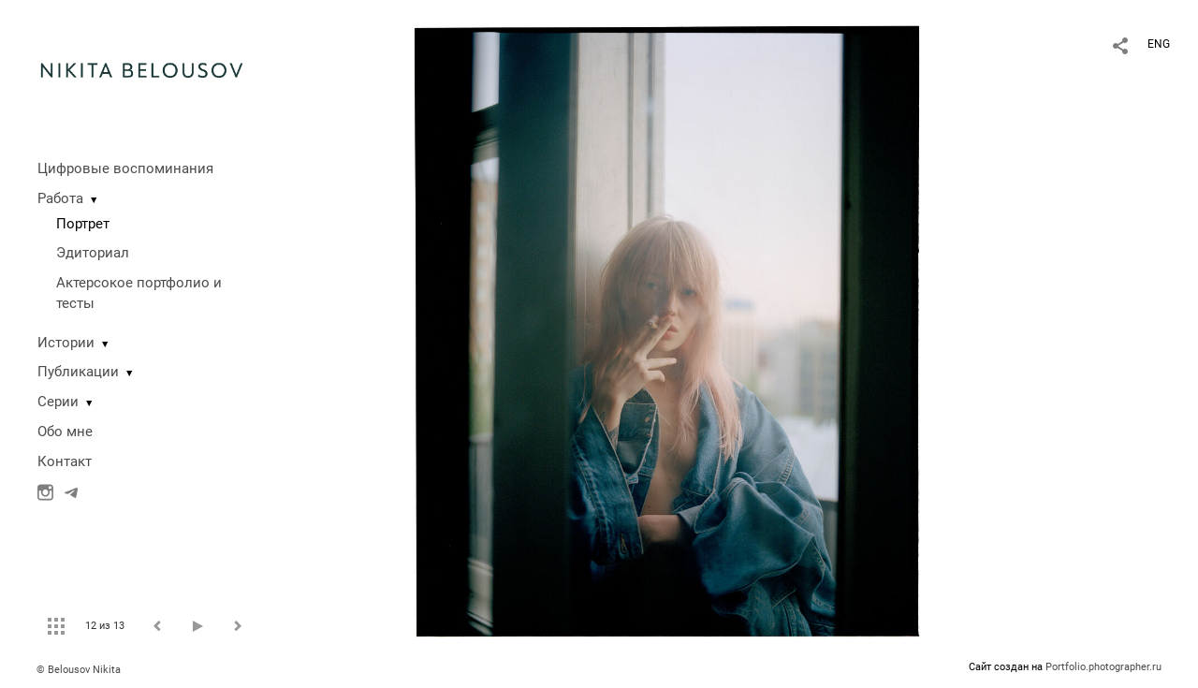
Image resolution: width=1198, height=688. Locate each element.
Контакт (64, 461)
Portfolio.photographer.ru (1103, 667)
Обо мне (65, 431)
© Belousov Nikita (79, 670)
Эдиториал (92, 252)
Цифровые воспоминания (125, 168)
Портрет (83, 223)
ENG (1158, 44)
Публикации (78, 371)
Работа (60, 198)
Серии (58, 401)
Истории (66, 342)
